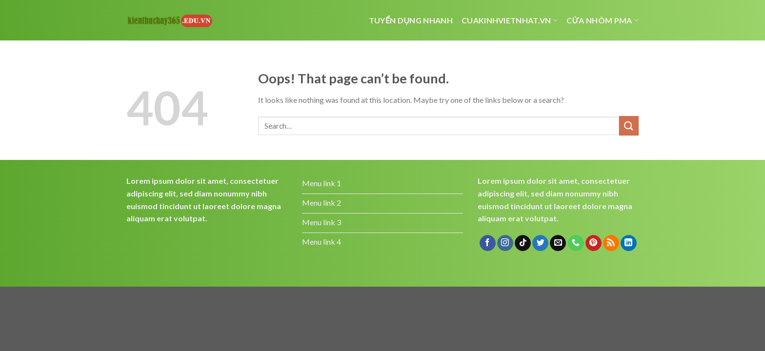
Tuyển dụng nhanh (411, 20)
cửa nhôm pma (602, 20)
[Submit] (629, 125)
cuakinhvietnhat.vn (510, 20)
